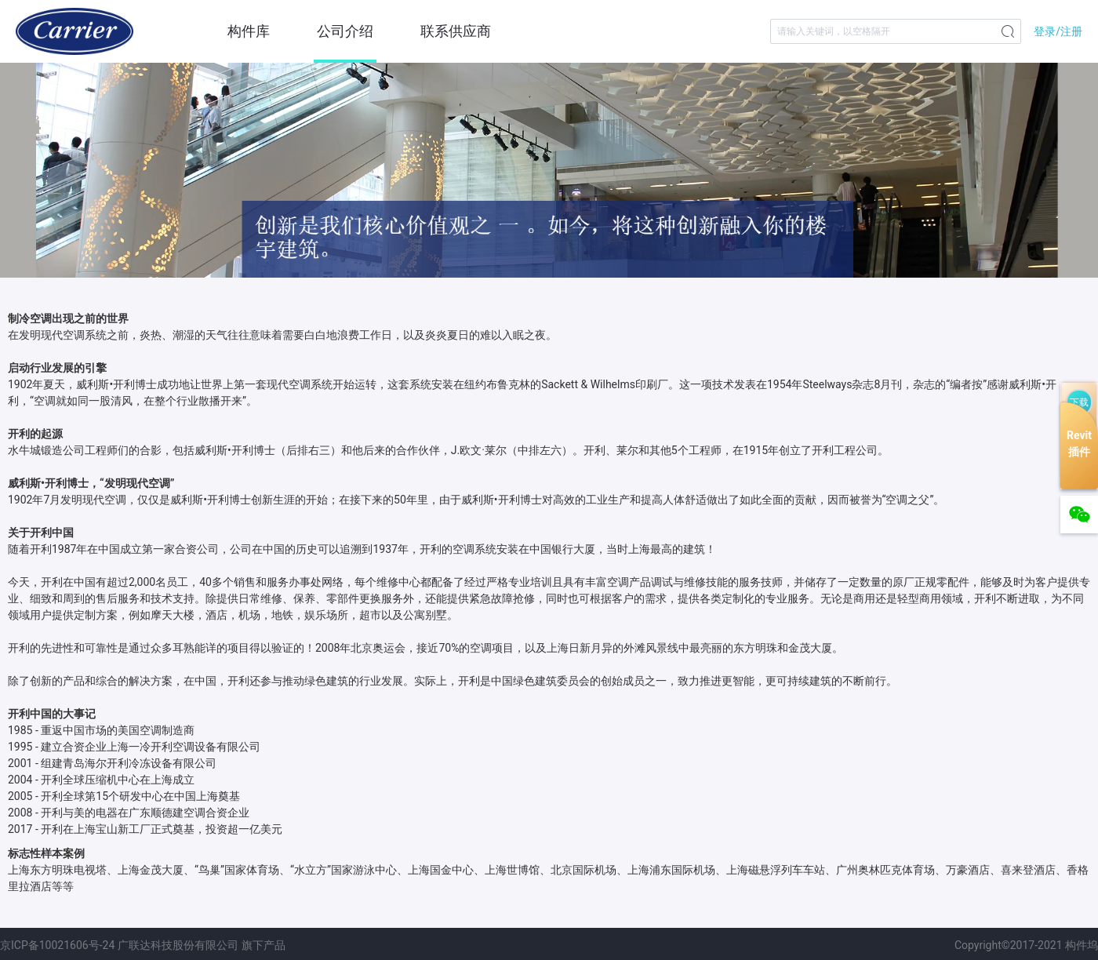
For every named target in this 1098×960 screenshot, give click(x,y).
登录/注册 (1058, 31)
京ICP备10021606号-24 (57, 945)
